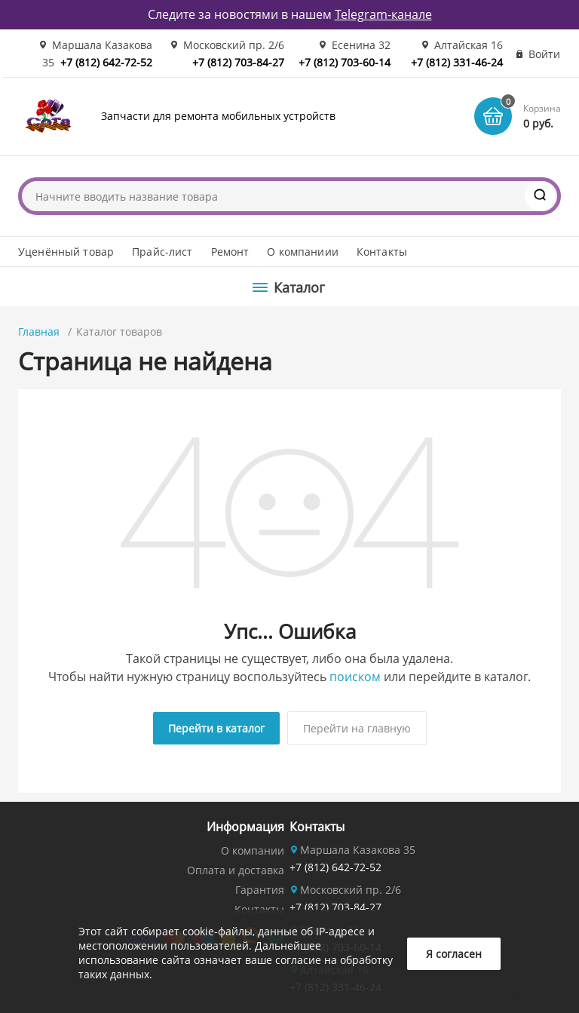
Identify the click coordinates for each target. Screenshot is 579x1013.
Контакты (382, 251)
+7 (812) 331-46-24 (457, 62)
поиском (355, 676)
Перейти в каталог (216, 728)
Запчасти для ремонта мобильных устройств (218, 116)
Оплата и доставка (235, 870)
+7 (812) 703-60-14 (345, 62)
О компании (252, 850)
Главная (39, 331)
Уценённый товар (66, 251)
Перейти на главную (357, 728)
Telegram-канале (383, 14)
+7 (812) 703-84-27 (238, 62)
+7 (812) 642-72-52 (106, 62)
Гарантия (259, 890)
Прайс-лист (162, 251)
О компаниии (303, 251)
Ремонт (230, 251)
